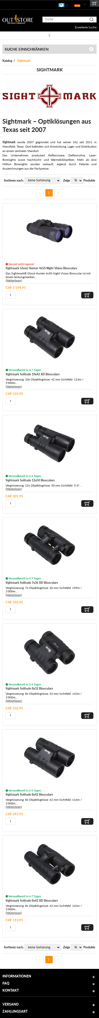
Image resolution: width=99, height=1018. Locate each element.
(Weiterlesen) (14, 280)
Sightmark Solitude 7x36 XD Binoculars (32, 583)
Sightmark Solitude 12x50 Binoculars (30, 480)
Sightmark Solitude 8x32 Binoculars (29, 688)
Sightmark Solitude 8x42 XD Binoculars (32, 900)
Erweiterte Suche (86, 27)
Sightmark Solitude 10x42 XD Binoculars (32, 374)
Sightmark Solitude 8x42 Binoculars (29, 794)
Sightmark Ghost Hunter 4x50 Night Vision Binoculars (41, 268)
